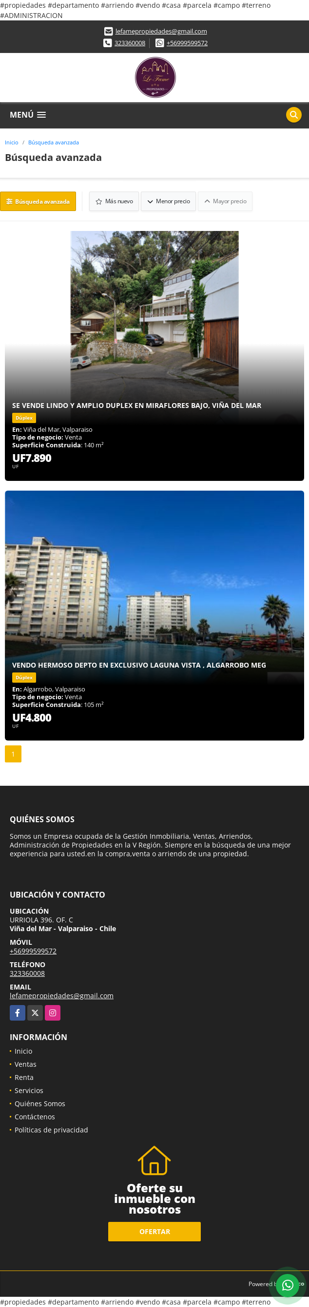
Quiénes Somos (40, 1103)
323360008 (130, 42)
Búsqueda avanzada (53, 142)
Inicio (12, 142)
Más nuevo (114, 201)
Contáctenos (35, 1116)
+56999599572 (187, 42)
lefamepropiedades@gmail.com (161, 31)
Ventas (26, 1064)
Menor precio (168, 201)
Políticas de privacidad (51, 1129)
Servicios (29, 1090)
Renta (24, 1077)
